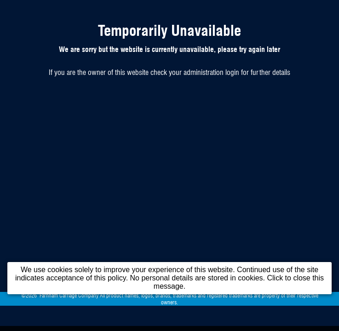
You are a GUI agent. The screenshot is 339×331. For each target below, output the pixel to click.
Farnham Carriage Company (69, 295)
